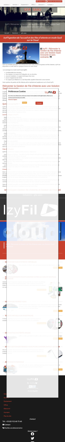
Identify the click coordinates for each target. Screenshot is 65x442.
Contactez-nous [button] (40, 1)
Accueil (7, 33)
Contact (6, 425)
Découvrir (41, 4)
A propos (51, 4)
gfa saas (23, 33)
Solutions (7, 4)
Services (16, 4)
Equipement (25, 4)
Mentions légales (12, 99)
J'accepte (39, 103)
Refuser (24, 102)
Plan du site (7, 416)
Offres (33, 4)
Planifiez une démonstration (12, 428)
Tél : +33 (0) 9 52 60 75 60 (12, 421)
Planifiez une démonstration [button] (54, 1)
